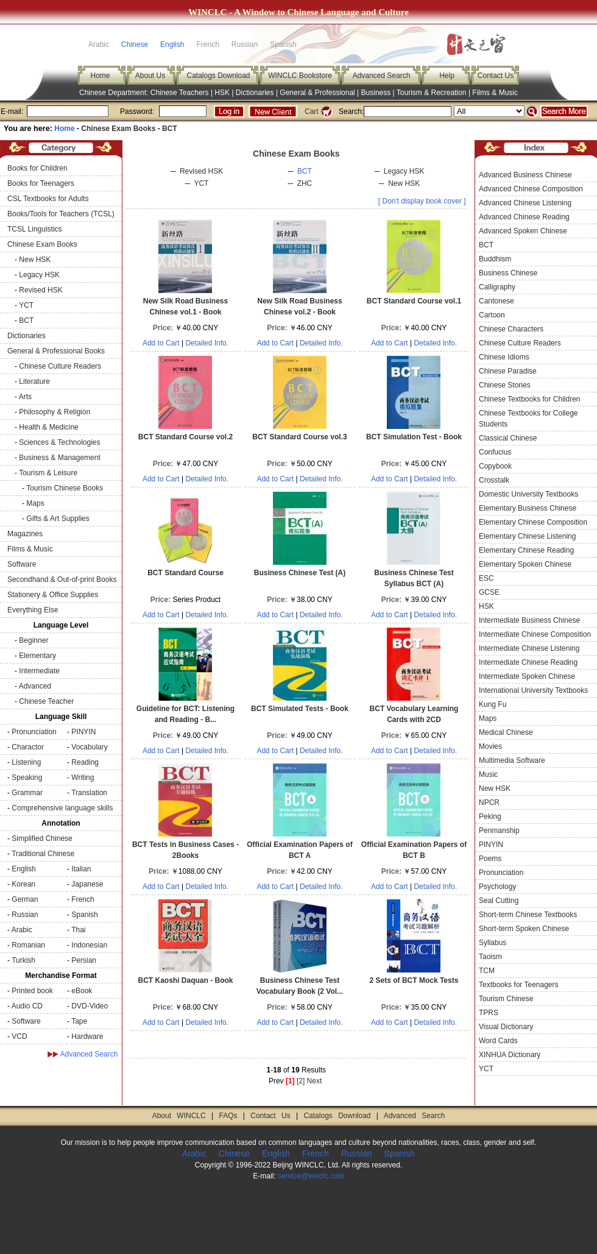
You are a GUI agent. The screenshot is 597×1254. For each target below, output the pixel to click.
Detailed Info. (206, 343)
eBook (81, 991)
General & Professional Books (56, 351)
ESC (486, 578)
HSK (222, 92)
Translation (89, 792)
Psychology (497, 886)
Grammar (27, 792)
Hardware (87, 1036)
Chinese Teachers (179, 92)
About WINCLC (179, 1115)
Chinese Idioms (504, 357)
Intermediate (39, 671)
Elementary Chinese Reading (526, 550)
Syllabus (492, 942)
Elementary (37, 655)
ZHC (305, 183)
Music (488, 774)
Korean (23, 884)
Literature (34, 381)
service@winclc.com (311, 1176)
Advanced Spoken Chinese (523, 231)
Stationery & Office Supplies (52, 594)
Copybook (495, 466)
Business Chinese (508, 273)
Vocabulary (89, 747)
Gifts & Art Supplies (57, 518)
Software (21, 564)
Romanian (28, 945)
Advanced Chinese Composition (531, 189)
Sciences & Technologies (59, 442)
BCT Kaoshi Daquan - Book (185, 980)
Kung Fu (492, 704)
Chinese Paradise (508, 371)
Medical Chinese (506, 732)
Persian (83, 960)
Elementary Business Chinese (527, 508)
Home (100, 75)
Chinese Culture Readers (60, 366)
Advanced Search (382, 75)
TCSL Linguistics (34, 229)
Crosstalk (494, 480)
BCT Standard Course (185, 573)
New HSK (35, 259)
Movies (490, 746)
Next (314, 1081)
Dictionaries (255, 92)
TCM (487, 970)
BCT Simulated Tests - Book (299, 708)
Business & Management (59, 457)
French (82, 899)
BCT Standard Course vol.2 (185, 437)
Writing (82, 777)
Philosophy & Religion (54, 412)
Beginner (33, 640)
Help (446, 75)
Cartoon (492, 315)
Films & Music (495, 92)
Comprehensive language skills (62, 808)
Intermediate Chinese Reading (528, 662)
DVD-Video (89, 1006)
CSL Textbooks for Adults (47, 198)
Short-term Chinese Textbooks (528, 914)
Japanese (87, 884)
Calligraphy (497, 287)
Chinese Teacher (46, 701)
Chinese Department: (114, 92)
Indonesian (89, 945)
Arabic (22, 930)
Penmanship (499, 830)
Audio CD (27, 1006)
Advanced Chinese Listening (525, 203)
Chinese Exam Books (118, 128)
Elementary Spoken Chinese (525, 564)
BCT (169, 128)
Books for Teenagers (40, 183)
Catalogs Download (218, 75)
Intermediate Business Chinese (529, 620)
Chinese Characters (511, 329)
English (172, 44)
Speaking (27, 777)
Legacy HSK (39, 275)
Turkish (23, 960)
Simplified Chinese (42, 838)
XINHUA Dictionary (509, 1054)
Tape (79, 1021)
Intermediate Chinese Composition (535, 634)
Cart (312, 111)
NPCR (489, 802)
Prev (276, 1081)
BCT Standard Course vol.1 (414, 301)
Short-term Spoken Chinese (524, 928)
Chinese (134, 44)
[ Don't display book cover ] (422, 201)
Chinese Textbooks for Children (530, 399)
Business (376, 92)
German (25, 899)
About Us (150, 75)
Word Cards (498, 1040)
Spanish (84, 914)
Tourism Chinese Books (64, 488)
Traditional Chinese (43, 853)
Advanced (35, 686)
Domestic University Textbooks (528, 494)
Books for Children (37, 168)
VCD (19, 1036)
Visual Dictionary (506, 1026)
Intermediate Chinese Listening (529, 648)
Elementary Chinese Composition (533, 522)
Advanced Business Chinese (525, 175)
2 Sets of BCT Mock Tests (414, 980)
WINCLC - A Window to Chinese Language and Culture (298, 12)
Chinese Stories (505, 385)
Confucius (495, 452)
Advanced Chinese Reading (524, 217)
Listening (26, 762)
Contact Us (496, 75)
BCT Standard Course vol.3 (299, 437)
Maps (35, 503)
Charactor (28, 747)
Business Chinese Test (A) (299, 573)
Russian (25, 914)
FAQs (228, 1115)
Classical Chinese (508, 438)
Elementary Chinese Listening (527, 536)
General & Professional (317, 92)
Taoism (490, 956)
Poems (490, 858)
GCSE (489, 592)
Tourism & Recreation (432, 92)
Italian (81, 869)
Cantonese (496, 301)
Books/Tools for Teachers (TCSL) (61, 214)
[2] (301, 1081)
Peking (490, 816)
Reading (85, 762)
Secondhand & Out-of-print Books (61, 579)
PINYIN (83, 732)
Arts (25, 396)
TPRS (488, 1012)
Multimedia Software (512, 760)
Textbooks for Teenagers (519, 984)
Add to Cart (161, 343)
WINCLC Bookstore (300, 75)
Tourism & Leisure (48, 473)
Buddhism (495, 259)
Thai (78, 930)
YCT (26, 305)
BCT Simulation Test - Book (414, 437)
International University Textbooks (533, 690)
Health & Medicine (48, 427)
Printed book (32, 991)
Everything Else (32, 610)
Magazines (25, 534)
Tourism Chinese (506, 998)
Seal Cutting (498, 900)
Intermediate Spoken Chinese (527, 676)
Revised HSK (40, 290)
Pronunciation (34, 732)
